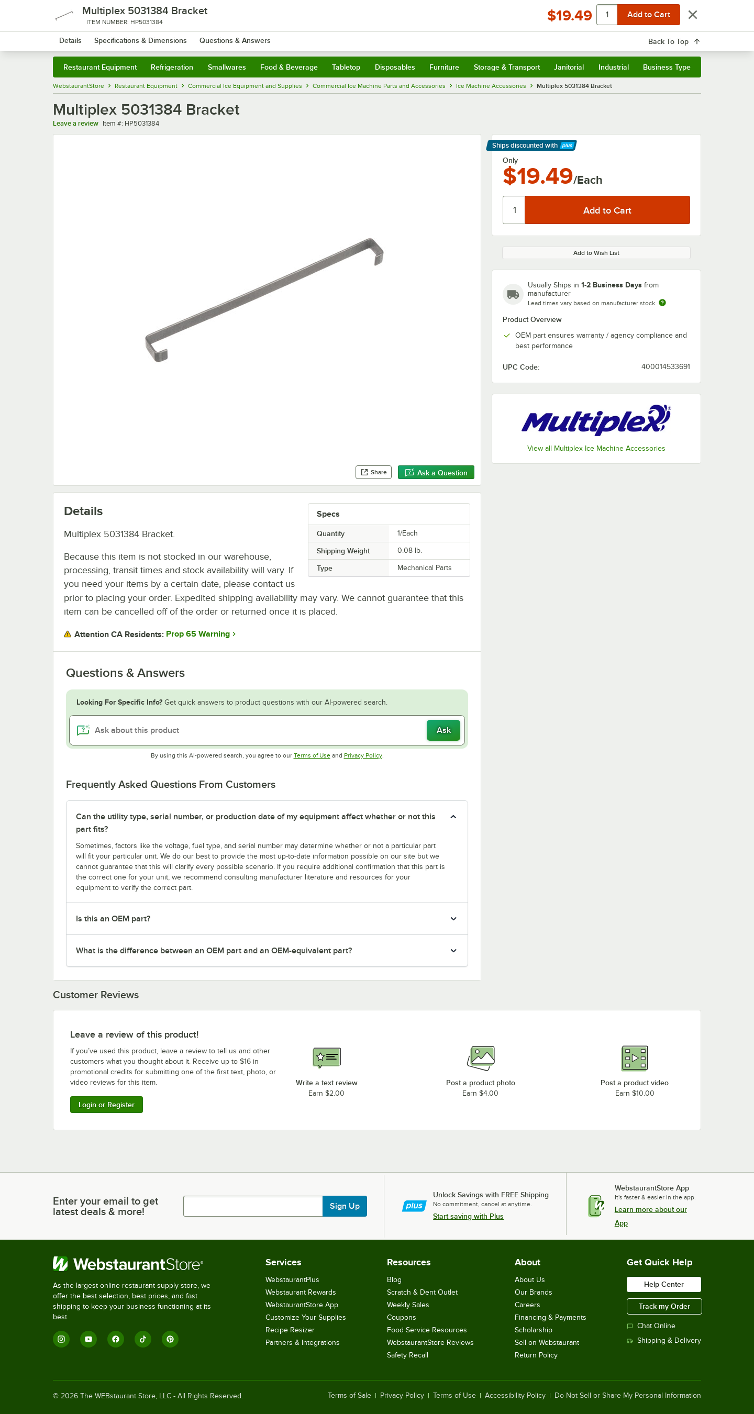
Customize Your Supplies (305, 1317)
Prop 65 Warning (198, 634)
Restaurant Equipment (100, 67)
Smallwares (227, 67)
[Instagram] (61, 1339)
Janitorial (569, 67)
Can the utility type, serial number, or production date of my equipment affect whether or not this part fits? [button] (256, 823)
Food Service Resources (427, 1330)
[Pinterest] (170, 1339)
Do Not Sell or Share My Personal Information (628, 1395)
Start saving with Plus (468, 1216)
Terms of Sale (349, 1395)
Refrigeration (172, 67)
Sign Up (345, 1206)
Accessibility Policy (515, 1395)
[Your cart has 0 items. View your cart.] (685, 36)
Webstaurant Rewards (300, 1292)
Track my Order (664, 1306)
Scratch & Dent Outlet (422, 1292)
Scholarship (533, 1330)
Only (510, 160)
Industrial (613, 67)
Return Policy (536, 1355)
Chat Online (651, 1326)
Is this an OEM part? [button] (113, 918)
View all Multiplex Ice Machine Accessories (596, 448)
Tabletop (346, 67)
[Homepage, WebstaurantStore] (141, 37)
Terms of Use (312, 755)
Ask (444, 730)
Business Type (667, 67)
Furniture (444, 67)
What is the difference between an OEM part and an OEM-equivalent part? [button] (214, 950)
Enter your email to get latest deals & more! (105, 1206)
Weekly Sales (408, 1305)
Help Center (664, 1284)
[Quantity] (514, 210)
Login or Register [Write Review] (107, 1104)
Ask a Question (436, 472)
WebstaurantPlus (292, 1280)
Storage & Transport (507, 67)
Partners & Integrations (302, 1342)
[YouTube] (88, 1339)
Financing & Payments (550, 1317)
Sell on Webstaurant (547, 1342)
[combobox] (363, 36)
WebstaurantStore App (301, 1305)
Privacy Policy (363, 755)
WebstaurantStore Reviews (430, 1342)
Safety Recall (407, 1355)
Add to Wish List (596, 253)
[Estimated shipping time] (662, 302)
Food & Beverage (289, 67)
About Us (530, 1280)
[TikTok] (143, 1339)
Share (373, 472)
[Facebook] (115, 1339)
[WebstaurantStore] (139, 1263)
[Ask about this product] (267, 730)
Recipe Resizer (290, 1330)
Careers (527, 1305)
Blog (394, 1280)
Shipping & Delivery (664, 1340)
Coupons (401, 1317)
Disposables (395, 67)
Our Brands (533, 1292)
